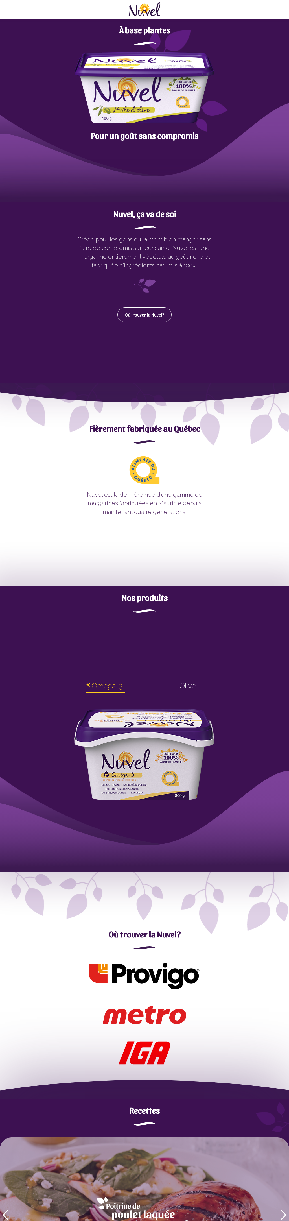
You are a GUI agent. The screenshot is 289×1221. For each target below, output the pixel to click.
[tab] (104, 687)
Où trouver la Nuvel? (144, 314)
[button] (274, 9)
